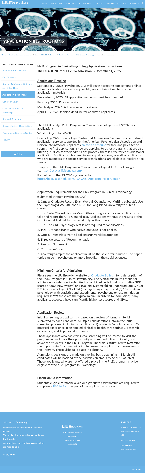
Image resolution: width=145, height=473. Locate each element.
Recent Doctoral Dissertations (17, 125)
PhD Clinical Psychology (85, 55)
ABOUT (45, 4)
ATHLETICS (99, 4)
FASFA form (61, 386)
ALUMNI (110, 4)
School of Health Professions (45, 55)
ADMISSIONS (56, 4)
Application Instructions (15, 94)
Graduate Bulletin (103, 275)
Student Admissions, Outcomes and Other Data (18, 86)
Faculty (6, 139)
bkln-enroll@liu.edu (128, 449)
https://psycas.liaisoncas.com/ (62, 170)
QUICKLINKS (136, 469)
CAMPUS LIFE (85, 4)
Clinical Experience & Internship (13, 110)
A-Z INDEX (134, 4)
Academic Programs (66, 55)
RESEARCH (121, 4)
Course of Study (10, 101)
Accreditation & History (14, 70)
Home (3, 55)
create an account (94, 145)
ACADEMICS (71, 4)
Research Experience (13, 119)
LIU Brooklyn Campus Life (131, 427)
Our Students (9, 77)
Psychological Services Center (17, 132)
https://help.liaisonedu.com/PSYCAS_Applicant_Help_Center (78, 178)
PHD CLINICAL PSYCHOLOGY (18, 64)
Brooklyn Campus (15, 55)
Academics (28, 55)
